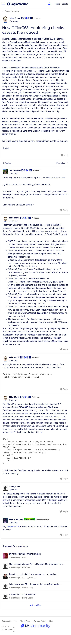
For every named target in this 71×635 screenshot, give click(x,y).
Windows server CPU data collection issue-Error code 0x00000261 (34, 584)
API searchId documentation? (23, 594)
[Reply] (64, 155)
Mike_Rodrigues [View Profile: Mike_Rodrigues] (16, 519)
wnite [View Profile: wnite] (24, 557)
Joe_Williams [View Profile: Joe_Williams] (15, 170)
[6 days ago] (14, 577)
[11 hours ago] (14, 557)
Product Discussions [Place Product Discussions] (10, 11)
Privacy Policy (39, 621)
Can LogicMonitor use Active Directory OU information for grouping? (35, 564)
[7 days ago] (14, 597)
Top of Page (25, 621)
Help (51, 621)
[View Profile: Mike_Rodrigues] (5, 520)
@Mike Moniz (13, 526)
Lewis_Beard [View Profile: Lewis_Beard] (27, 598)
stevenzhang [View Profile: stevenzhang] (27, 588)
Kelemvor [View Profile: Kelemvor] (26, 567)
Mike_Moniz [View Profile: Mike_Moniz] (15, 18)
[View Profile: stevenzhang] (5, 586)
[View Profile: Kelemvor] (5, 566)
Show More (36, 605)
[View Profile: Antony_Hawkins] (5, 576)
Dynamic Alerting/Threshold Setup (25, 554)
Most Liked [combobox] (62, 163)
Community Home (9, 621)
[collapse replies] (35, 168)
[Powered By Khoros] (35, 629)
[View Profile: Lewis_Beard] (5, 596)
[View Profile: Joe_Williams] (5, 171)
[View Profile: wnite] (5, 555)
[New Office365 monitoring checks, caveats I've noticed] (13, 173)
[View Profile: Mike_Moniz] (5, 19)
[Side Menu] (3, 4)
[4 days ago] (14, 567)
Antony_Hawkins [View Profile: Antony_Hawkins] (29, 578)
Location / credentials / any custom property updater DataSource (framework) (33, 574)
